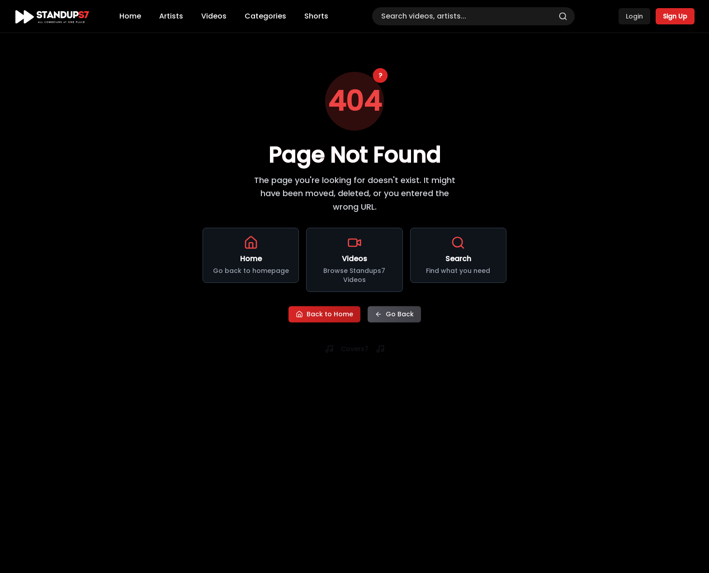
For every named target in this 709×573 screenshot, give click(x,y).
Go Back (394, 313)
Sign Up (675, 16)
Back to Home (324, 313)
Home (130, 16)
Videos (214, 16)
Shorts (316, 16)
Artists (171, 16)
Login (634, 16)
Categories (265, 16)
